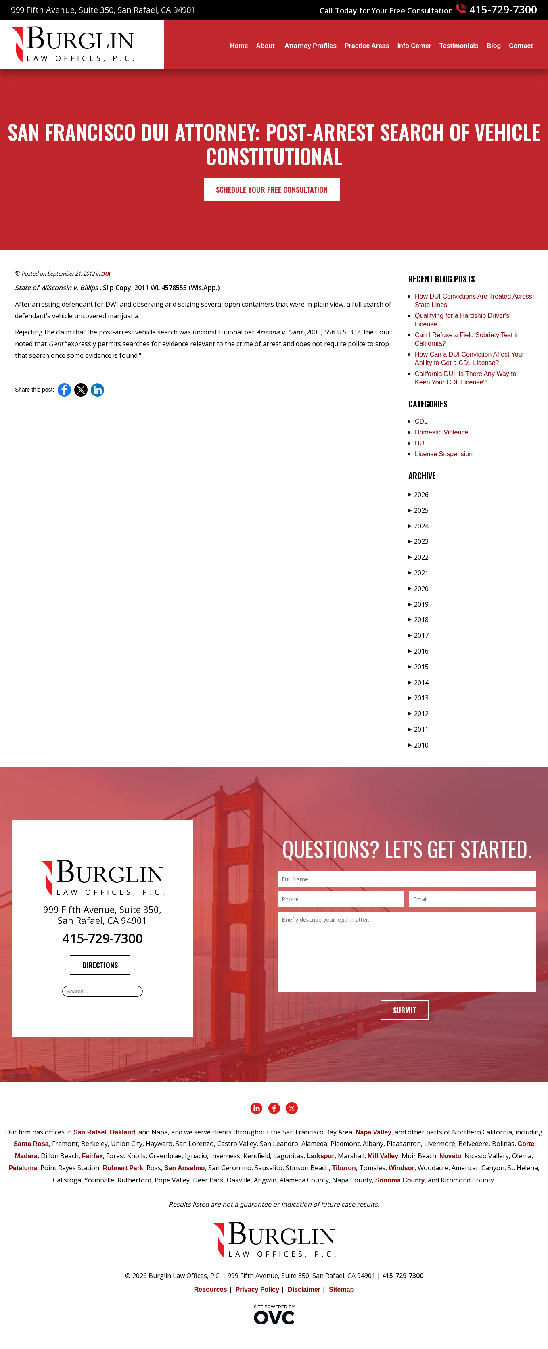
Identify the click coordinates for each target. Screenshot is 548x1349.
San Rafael (90, 1132)
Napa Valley (373, 1132)
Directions (100, 965)
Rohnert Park (122, 1168)
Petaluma (22, 1168)
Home (239, 45)
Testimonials (459, 45)
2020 (418, 588)
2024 (418, 526)
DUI (105, 274)
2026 (418, 494)
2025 (418, 510)
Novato (450, 1156)
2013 (418, 697)
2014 (418, 682)
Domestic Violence (441, 432)
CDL (421, 421)
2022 (418, 557)
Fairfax (92, 1156)
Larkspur (320, 1156)
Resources (210, 1289)
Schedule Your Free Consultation (272, 189)
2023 (418, 541)
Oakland (122, 1132)
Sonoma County (400, 1180)
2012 (418, 713)
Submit (404, 1010)
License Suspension (444, 454)
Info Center (414, 45)
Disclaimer (304, 1289)
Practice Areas (367, 45)
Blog (494, 45)
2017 (418, 635)
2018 (418, 619)
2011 (418, 729)
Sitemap (341, 1289)
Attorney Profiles (310, 45)
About (266, 45)
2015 (418, 666)
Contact (521, 45)
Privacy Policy (258, 1289)
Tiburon (344, 1168)
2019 (418, 604)
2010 (418, 745)
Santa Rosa (31, 1143)
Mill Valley (383, 1156)
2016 (418, 651)
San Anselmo (184, 1168)
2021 (418, 572)
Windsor (401, 1168)
